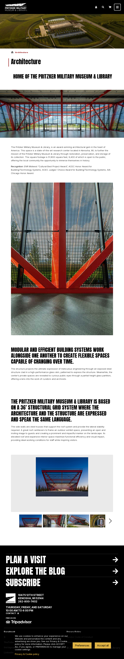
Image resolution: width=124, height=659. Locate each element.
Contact (11, 613)
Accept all (103, 645)
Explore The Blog (35, 571)
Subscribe (23, 582)
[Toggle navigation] (117, 7)
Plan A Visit (26, 559)
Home (12, 52)
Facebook (9, 632)
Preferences (82, 645)
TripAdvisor (19, 622)
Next (110, 521)
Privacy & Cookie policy (27, 654)
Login (96, 7)
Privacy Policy (74, 632)
